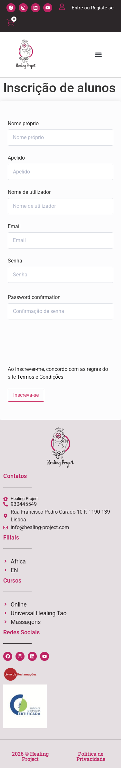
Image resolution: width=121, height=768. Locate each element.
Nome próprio (23, 123)
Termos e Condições (40, 377)
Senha (15, 260)
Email (14, 226)
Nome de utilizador (29, 192)
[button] (98, 55)
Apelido (16, 158)
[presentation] (51, 341)
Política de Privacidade (90, 756)
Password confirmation (34, 297)
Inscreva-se (26, 395)
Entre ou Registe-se (93, 8)
